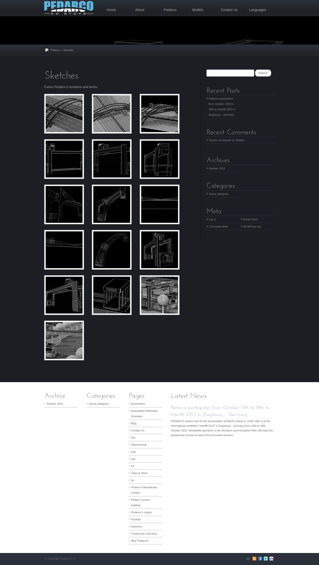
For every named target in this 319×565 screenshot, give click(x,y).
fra (132, 466)
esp (133, 458)
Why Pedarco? (140, 540)
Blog (134, 423)
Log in (212, 219)
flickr (271, 559)
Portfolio (136, 519)
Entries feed (250, 219)
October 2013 (217, 168)
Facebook (260, 559)
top (248, 558)
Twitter (266, 559)
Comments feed (218, 226)
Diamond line (139, 444)
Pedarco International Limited (144, 490)
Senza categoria (218, 193)
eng (133, 451)
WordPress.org (252, 226)
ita (132, 480)
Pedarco (55, 50)
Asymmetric (138, 403)
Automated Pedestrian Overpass (144, 413)
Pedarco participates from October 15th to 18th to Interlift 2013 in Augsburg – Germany (222, 106)
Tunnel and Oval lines (144, 533)
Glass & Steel (139, 473)
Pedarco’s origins (141, 512)
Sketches (136, 526)
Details (240, 140)
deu (133, 437)
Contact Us (137, 430)
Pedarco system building (141, 502)
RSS (254, 559)
